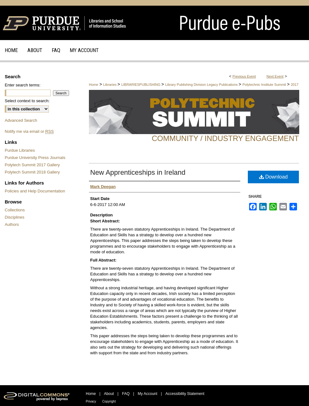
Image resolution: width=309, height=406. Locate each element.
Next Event (274, 76)
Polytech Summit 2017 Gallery (32, 164)
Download (273, 176)
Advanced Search (21, 120)
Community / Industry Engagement (225, 138)
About (109, 393)
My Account (147, 393)
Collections (15, 210)
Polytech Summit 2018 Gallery (32, 172)
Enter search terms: (22, 85)
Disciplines (14, 217)
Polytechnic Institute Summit (264, 84)
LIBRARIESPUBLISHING (141, 84)
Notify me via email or (29, 131)
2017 (294, 84)
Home (93, 84)
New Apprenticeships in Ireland (137, 172)
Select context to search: (27, 100)
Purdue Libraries (20, 150)
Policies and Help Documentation (35, 191)
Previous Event (244, 76)
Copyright (109, 401)
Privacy (91, 401)
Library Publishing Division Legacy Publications (202, 84)
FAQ (126, 393)
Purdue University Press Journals (35, 157)
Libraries (110, 84)
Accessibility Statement (185, 393)
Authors (12, 224)
